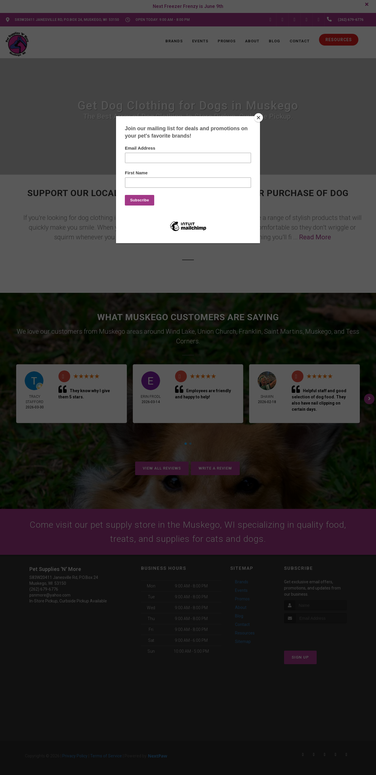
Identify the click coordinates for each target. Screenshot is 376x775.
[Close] (258, 117)
